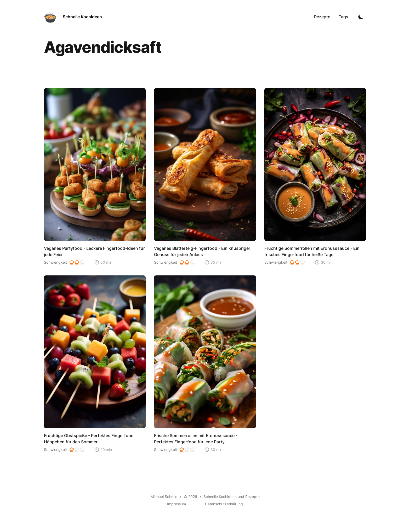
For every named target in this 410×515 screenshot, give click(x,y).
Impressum (176, 504)
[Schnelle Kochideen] (73, 16)
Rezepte (322, 16)
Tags (343, 16)
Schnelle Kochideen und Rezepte (231, 496)
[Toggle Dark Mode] (361, 17)
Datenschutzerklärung (224, 504)
